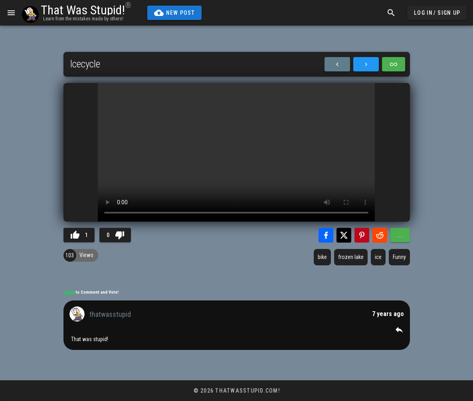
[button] (399, 329)
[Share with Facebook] (326, 235)
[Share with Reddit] (379, 235)
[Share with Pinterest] (361, 235)
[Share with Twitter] (343, 235)
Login (69, 292)
